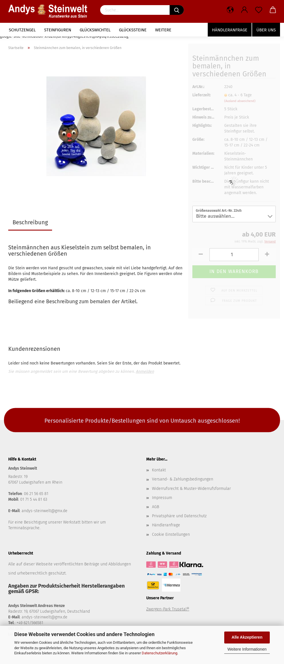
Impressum (162, 497)
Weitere (163, 29)
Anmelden (145, 371)
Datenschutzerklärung (159, 653)
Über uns (266, 29)
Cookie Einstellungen (171, 534)
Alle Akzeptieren (247, 637)
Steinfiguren (57, 29)
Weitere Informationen (246, 649)
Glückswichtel (95, 29)
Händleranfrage (229, 29)
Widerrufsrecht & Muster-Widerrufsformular (191, 488)
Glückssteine (133, 29)
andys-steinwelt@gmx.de (44, 510)
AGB (155, 506)
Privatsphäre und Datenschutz (179, 516)
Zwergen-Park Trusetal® (167, 609)
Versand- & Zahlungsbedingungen (182, 479)
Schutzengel (22, 29)
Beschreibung (30, 222)
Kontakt (159, 470)
